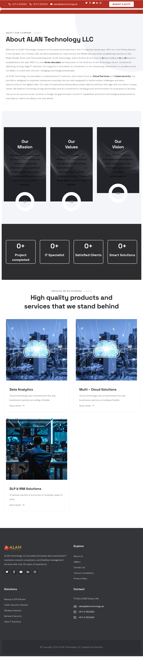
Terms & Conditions (84, 578)
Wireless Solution (13, 616)
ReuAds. (99, 652)
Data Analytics (21, 395)
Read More (17, 411)
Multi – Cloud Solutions (98, 395)
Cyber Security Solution (16, 610)
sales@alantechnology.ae (64, 4)
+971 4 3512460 (18, 4)
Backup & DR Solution (15, 605)
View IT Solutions (13, 627)
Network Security (13, 622)
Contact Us (79, 573)
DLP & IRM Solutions (25, 494)
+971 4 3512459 (39, 4)
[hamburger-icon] (140, 12)
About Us (78, 561)
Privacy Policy (81, 584)
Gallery (77, 567)
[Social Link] (86, 3)
